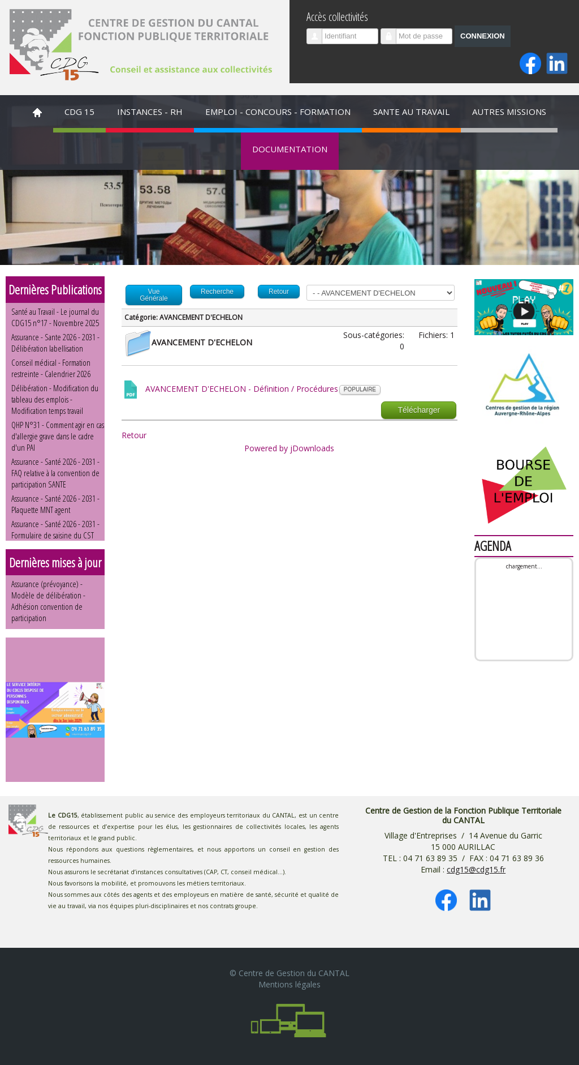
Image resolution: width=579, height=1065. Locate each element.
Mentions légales (289, 984)
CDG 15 (79, 111)
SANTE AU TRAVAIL (411, 111)
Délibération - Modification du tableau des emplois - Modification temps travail (54, 399)
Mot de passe (392, 31)
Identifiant (318, 31)
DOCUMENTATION (289, 149)
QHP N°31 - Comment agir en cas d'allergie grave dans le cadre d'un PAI (57, 436)
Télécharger (418, 409)
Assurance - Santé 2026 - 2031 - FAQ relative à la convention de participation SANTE (55, 473)
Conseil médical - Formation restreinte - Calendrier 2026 (50, 368)
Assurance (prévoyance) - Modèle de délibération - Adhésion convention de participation (48, 600)
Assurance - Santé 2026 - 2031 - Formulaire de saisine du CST (55, 529)
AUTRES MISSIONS (509, 111)
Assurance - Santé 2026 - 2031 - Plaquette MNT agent (55, 504)
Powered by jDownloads (289, 448)
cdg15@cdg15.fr (476, 869)
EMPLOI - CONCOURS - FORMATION (278, 111)
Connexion (482, 36)
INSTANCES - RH (150, 111)
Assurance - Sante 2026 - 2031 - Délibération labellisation (55, 342)
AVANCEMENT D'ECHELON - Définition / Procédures (241, 388)
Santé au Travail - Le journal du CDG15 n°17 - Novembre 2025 (55, 317)
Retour (134, 435)
